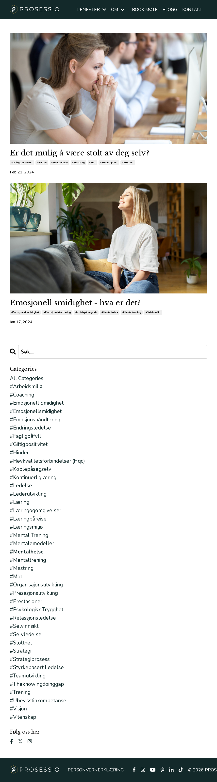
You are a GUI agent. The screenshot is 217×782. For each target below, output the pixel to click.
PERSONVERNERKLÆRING (96, 770)
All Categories (26, 378)
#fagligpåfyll (25, 436)
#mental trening (29, 535)
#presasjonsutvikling (34, 593)
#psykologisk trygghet (36, 609)
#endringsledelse (30, 427)
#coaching (22, 394)
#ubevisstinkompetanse (38, 700)
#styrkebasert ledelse (37, 667)
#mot (92, 162)
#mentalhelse (59, 162)
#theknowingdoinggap (37, 684)
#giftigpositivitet (22, 162)
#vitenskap (23, 717)
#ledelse (21, 485)
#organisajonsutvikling (36, 584)
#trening (20, 692)
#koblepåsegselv (86, 312)
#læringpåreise (28, 518)
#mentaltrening (131, 312)
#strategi (20, 650)
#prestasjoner (108, 162)
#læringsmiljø (26, 526)
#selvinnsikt (153, 312)
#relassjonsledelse (33, 617)
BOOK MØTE (145, 10)
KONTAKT (192, 10)
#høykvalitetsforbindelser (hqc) (47, 461)
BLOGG (170, 10)
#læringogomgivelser (35, 510)
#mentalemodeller (32, 543)
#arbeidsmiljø (26, 386)
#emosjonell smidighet (37, 402)
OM (118, 10)
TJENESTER (91, 10)
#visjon (18, 708)
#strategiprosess (30, 659)
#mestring (78, 162)
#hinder (42, 162)
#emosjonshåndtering (57, 312)
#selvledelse (25, 634)
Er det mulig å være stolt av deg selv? (79, 153)
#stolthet (128, 162)
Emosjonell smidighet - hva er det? (75, 302)
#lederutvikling (28, 494)
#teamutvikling (28, 675)
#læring (19, 502)
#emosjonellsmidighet (25, 312)
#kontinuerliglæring (33, 477)
